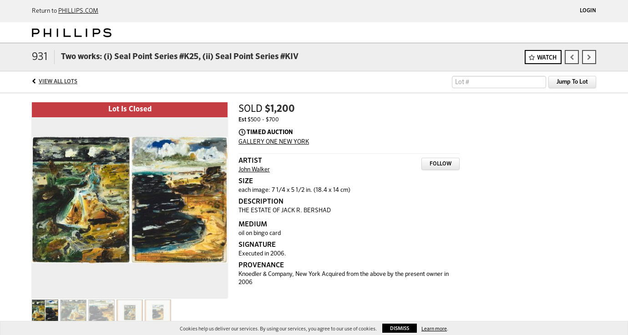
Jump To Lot (572, 82)
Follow (440, 164)
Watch (547, 58)
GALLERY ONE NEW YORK (273, 142)
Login (588, 11)
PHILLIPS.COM (78, 11)
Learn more (434, 328)
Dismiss (399, 328)
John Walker (254, 170)
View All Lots (58, 82)
